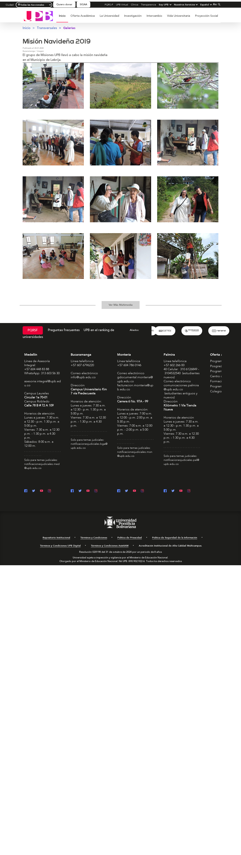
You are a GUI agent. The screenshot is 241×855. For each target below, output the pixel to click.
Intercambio (154, 16)
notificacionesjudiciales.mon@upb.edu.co (134, 454)
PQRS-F (109, 4)
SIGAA (83, 4)
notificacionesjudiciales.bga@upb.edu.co (89, 446)
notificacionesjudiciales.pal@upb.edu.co (181, 462)
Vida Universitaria (178, 16)
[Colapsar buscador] (218, 4)
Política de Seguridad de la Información (174, 537)
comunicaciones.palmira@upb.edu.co (181, 387)
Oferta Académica (83, 16)
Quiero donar (64, 4)
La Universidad (109, 16)
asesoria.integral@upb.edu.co (42, 383)
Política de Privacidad (129, 537)
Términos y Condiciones (93, 537)
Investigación (133, 16)
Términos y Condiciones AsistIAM (109, 545)
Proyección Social (206, 16)
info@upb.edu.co (83, 377)
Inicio (62, 16)
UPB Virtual (122, 4)
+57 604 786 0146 (129, 365)
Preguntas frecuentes (64, 330)
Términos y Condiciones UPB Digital (60, 545)
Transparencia (148, 4)
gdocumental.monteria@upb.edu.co (135, 379)
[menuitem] (62, 18)
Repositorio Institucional (56, 537)
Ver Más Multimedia (121, 305)
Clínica (134, 4)
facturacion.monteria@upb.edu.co (135, 387)
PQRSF (33, 330)
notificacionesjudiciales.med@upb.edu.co (42, 466)
